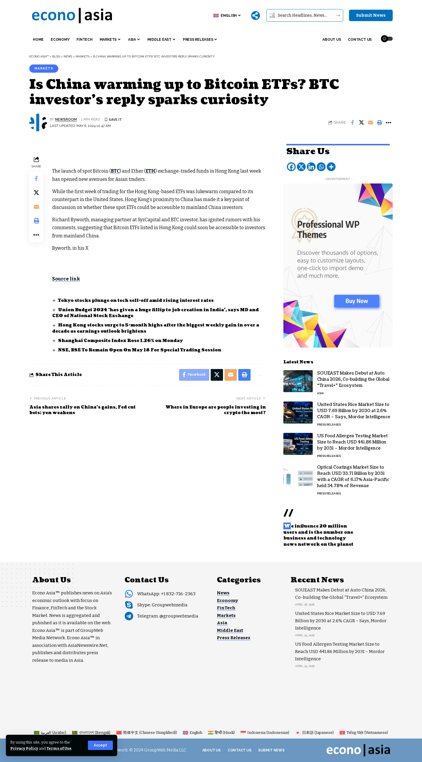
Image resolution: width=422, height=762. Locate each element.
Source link (66, 279)
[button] (100, 745)
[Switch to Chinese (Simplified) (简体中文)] (146, 732)
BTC (115, 171)
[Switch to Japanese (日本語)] (314, 732)
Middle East (230, 630)
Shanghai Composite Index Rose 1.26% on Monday (120, 340)
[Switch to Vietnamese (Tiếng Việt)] (364, 732)
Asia (320, 392)
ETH (150, 171)
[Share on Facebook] (352, 122)
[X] (301, 165)
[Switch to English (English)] (192, 732)
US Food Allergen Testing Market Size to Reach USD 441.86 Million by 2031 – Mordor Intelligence (352, 441)
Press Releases (329, 423)
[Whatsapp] (321, 165)
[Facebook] (291, 165)
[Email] (370, 122)
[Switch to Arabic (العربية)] (50, 732)
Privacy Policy (24, 748)
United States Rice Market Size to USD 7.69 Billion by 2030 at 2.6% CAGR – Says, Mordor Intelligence (353, 410)
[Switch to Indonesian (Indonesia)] (265, 732)
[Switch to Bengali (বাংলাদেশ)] (91, 732)
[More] (255, 15)
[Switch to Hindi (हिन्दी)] (221, 732)
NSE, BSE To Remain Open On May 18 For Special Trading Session (139, 350)
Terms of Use (59, 748)
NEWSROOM (66, 119)
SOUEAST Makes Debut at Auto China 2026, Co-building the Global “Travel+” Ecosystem (353, 378)
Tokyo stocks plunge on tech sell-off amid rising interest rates (136, 300)
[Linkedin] (311, 165)
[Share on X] (361, 122)
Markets (43, 68)
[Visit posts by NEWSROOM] (38, 122)
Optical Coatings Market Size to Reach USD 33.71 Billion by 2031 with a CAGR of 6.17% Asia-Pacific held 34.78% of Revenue (353, 476)
